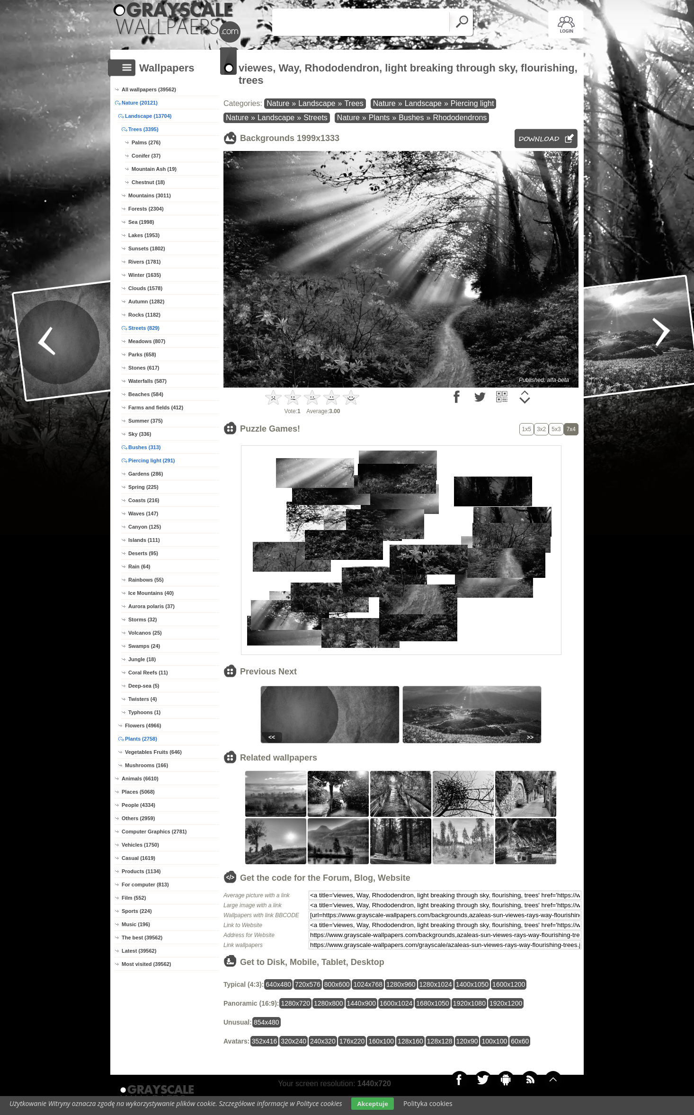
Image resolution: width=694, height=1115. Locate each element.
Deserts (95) (143, 553)
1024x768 (368, 984)
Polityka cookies (428, 1103)
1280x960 (401, 984)
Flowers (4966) (143, 725)
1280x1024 (435, 984)
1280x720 (295, 1003)
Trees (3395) (143, 129)
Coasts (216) (143, 500)
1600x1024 (396, 1003)
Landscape (316, 103)
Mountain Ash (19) (154, 169)
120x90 (467, 1041)
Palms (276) (146, 142)
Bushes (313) (144, 447)
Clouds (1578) (145, 288)
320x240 (293, 1041)
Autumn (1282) (146, 301)
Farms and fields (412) (155, 407)
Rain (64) (139, 566)
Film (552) (134, 898)
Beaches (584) (145, 394)
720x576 (307, 984)
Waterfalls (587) (147, 381)
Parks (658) (142, 354)
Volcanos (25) (145, 633)
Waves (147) (143, 513)
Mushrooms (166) (146, 765)
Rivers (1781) (144, 262)
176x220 (352, 1041)
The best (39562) (142, 937)
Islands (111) (144, 540)
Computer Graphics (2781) (154, 831)
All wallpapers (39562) (149, 89)
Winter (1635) (144, 275)
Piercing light (472, 103)
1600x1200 (508, 984)
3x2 (541, 429)
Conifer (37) (146, 156)
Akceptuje (372, 1103)
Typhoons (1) (144, 712)
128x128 (440, 1041)
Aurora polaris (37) (151, 606)
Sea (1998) (141, 222)
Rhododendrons (460, 118)
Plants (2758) (141, 739)
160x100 (381, 1041)
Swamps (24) (144, 646)
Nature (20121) (140, 103)
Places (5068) (138, 792)
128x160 (410, 1041)
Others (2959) (138, 818)
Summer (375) (145, 421)
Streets (315, 118)
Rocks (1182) (144, 315)
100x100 (494, 1041)
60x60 (520, 1041)
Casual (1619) (138, 858)
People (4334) (138, 805)
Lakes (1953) (144, 235)
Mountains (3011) (149, 195)
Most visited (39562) (146, 964)
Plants (379, 118)
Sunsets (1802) (146, 248)
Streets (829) (144, 328)
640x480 (278, 984)
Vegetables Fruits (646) (153, 752)
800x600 (337, 984)
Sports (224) (137, 911)
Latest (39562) (139, 951)
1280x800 (328, 1003)
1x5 (526, 429)
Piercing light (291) (151, 460)
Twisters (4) (142, 699)
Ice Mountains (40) (151, 593)
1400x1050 (472, 984)
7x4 (571, 429)
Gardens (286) (145, 474)
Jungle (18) (142, 659)
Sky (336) (139, 434)
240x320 (323, 1041)
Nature (278, 103)
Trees (353, 103)
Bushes (411, 118)
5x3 (556, 429)
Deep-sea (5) (143, 686)
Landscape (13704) (148, 116)
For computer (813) (145, 884)
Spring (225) (143, 487)
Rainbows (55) (146, 580)
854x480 (266, 1022)
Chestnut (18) (148, 182)
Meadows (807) (146, 341)
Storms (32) (142, 619)
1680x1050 (432, 1003)
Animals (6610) (140, 778)
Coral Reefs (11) (148, 672)
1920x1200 (505, 1003)
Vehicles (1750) (140, 845)
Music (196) (136, 924)
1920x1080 (469, 1003)
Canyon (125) (144, 527)
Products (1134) (141, 871)
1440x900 (361, 1003)
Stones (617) (143, 368)
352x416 (264, 1041)
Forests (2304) (146, 209)
